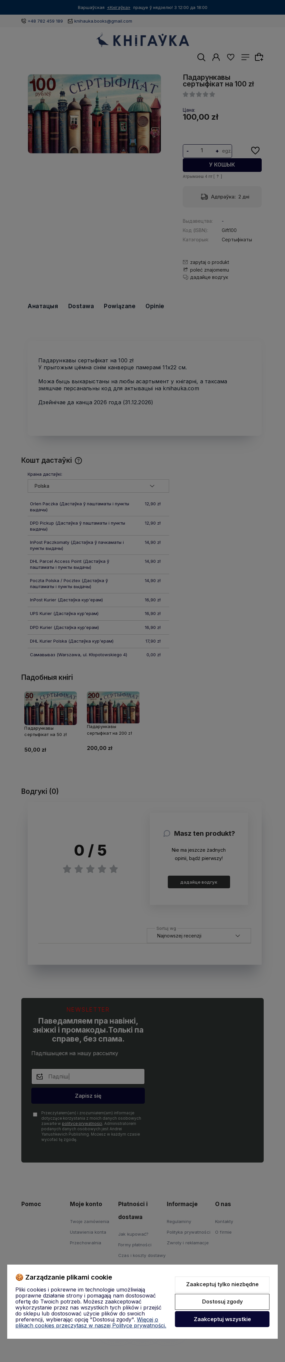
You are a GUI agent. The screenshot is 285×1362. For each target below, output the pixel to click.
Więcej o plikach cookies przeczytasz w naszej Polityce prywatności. (90, 1322)
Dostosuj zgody (222, 1301)
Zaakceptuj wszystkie (222, 1319)
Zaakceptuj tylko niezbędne (222, 1284)
